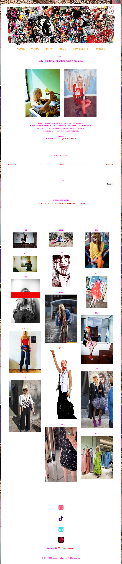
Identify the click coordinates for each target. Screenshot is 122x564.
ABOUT (48, 48)
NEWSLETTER (81, 48)
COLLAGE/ (43, 203)
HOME (21, 48)
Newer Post (12, 164)
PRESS (100, 48)
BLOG (63, 48)
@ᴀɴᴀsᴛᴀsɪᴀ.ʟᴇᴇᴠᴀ (69, 139)
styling (61, 155)
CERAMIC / (72, 203)
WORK (34, 48)
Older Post (110, 164)
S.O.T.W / (51, 203)
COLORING (81, 203)
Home (61, 164)
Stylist (67, 155)
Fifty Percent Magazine (66, 548)
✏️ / (66, 203)
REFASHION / (59, 203)
